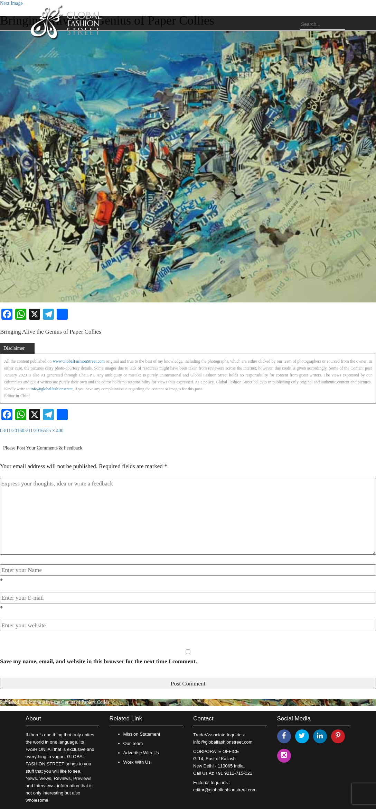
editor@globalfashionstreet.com (224, 789)
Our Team (133, 743)
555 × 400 (54, 430)
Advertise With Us (141, 752)
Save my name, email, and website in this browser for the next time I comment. (98, 661)
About (33, 718)
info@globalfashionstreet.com (222, 742)
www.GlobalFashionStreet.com (79, 361)
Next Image (11, 3)
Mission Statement (141, 734)
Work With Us (137, 762)
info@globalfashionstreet (51, 389)
